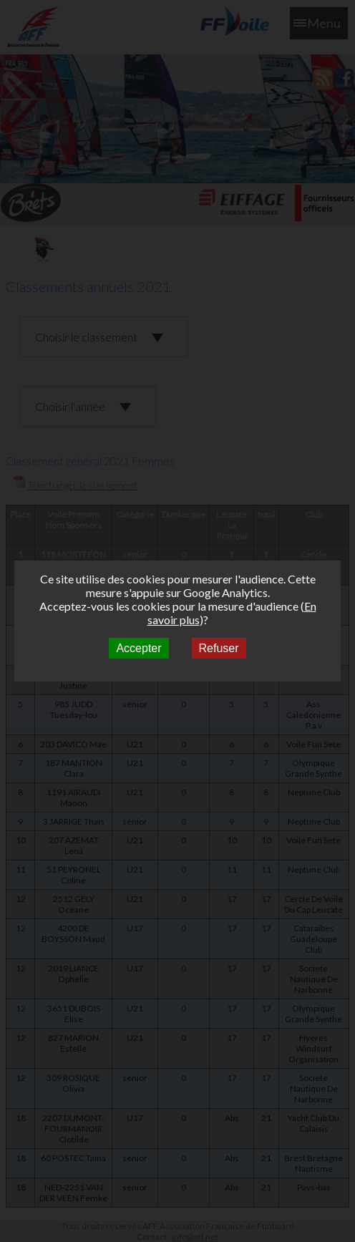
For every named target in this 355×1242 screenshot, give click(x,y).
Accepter (138, 648)
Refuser (219, 648)
